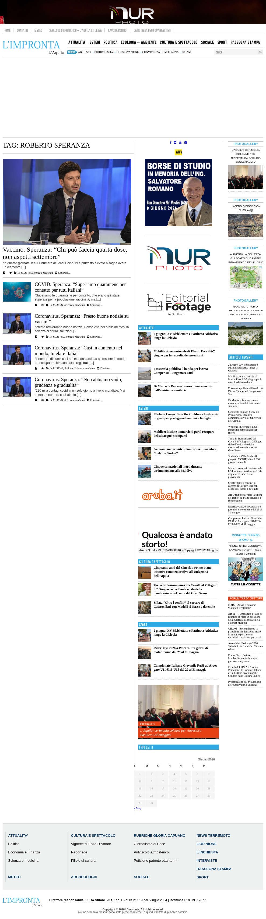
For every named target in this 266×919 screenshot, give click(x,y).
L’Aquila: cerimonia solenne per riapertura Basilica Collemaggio (170, 732)
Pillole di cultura (83, 861)
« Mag (137, 808)
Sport (143, 625)
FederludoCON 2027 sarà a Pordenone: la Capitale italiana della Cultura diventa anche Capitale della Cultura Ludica (244, 671)
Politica (68, 368)
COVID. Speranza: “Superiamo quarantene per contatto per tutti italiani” (80, 287)
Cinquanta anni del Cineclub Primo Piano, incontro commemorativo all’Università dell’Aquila (182, 572)
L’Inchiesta (207, 852)
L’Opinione (206, 844)
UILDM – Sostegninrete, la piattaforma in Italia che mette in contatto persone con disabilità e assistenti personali (244, 633)
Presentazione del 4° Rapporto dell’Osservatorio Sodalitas (244, 683)
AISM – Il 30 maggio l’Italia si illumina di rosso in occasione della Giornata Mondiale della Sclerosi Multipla (245, 618)
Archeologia (84, 877)
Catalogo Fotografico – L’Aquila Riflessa (75, 30)
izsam (186, 52)
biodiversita (103, 52)
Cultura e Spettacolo (154, 562)
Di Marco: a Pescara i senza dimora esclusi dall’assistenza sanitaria (182, 388)
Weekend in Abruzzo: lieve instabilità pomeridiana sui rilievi (242, 429)
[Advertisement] (133, 96)
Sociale (141, 877)
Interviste (207, 861)
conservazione (128, 52)
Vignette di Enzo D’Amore (91, 844)
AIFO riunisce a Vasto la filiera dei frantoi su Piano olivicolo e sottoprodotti (245, 497)
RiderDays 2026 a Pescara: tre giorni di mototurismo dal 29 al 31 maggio (180, 650)
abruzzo (84, 52)
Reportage (79, 852)
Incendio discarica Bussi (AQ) (246, 208)
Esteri (143, 408)
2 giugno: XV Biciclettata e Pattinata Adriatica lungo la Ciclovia (243, 367)
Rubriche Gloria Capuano (160, 836)
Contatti (22, 30)
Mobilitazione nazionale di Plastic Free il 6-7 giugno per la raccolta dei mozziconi (184, 353)
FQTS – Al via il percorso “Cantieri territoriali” (242, 606)
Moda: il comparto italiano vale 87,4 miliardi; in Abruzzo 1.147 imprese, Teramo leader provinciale (245, 472)
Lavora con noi (117, 30)
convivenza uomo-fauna (160, 52)
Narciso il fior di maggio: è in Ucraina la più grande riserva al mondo (246, 312)
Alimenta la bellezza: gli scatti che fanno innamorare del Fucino (245, 258)
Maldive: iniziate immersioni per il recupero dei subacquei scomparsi (183, 434)
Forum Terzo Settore (246, 598)
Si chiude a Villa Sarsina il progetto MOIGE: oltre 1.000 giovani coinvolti (244, 459)
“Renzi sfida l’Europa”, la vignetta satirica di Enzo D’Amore (245, 549)
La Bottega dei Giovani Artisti (152, 30)
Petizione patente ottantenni (155, 861)
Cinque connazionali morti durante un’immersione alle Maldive (177, 469)
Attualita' (147, 328)
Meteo (38, 30)
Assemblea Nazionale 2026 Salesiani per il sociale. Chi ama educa (245, 646)
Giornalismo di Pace (149, 844)
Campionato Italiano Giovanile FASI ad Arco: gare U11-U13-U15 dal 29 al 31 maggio (185, 667)
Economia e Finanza (24, 852)
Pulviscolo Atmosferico (151, 852)
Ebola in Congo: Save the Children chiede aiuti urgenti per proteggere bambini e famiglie (185, 416)
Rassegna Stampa (214, 869)
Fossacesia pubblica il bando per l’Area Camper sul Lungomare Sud (180, 371)
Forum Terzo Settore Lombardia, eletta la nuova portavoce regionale (242, 658)
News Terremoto (213, 836)
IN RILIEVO (24, 272)
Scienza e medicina (42, 272)
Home (7, 30)
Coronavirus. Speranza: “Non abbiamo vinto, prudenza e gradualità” (78, 382)
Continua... (62, 272)
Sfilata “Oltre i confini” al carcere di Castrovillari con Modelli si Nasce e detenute (184, 605)
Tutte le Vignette (246, 584)
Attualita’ (18, 836)
